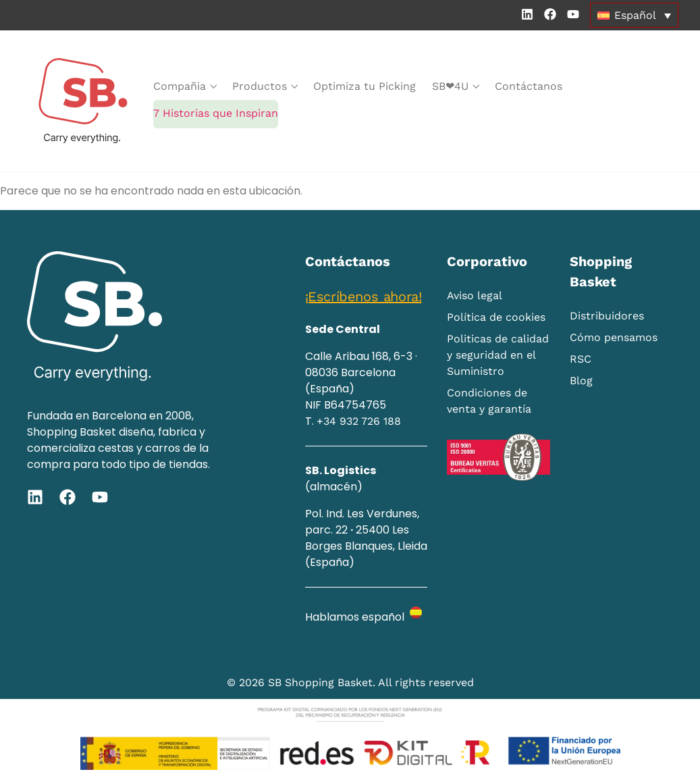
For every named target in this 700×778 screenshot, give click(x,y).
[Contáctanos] (528, 86)
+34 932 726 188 (359, 421)
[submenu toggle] (213, 86)
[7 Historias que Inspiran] (215, 114)
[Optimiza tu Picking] (364, 86)
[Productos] (264, 86)
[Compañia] (184, 86)
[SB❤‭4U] (455, 86)
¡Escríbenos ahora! (363, 296)
